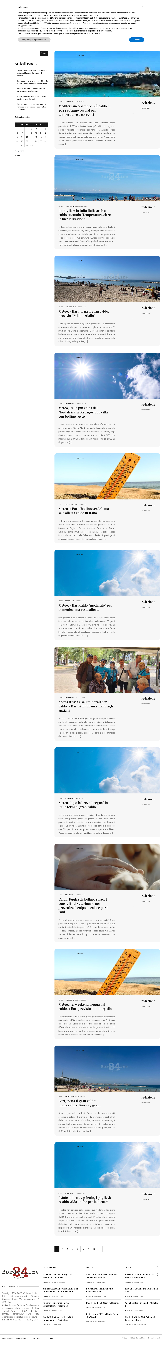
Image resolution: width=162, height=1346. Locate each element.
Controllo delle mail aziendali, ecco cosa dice (140, 1318)
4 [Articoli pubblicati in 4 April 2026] (40, 129)
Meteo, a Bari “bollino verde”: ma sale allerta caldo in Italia (83, 510)
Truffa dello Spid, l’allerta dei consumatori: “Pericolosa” (58, 1318)
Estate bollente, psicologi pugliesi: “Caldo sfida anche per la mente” (84, 1199)
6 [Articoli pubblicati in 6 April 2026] (17, 133)
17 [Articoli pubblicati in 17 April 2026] (36, 137)
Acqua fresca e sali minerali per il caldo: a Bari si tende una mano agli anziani (85, 706)
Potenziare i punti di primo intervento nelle (99, 1290)
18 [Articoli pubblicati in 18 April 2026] (41, 137)
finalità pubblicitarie (33, 23)
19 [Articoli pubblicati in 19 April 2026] (45, 137)
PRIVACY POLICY (22, 1338)
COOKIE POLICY (37, 1338)
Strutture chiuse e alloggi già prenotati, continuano (57, 1276)
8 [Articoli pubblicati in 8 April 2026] (27, 133)
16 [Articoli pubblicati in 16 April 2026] (32, 137)
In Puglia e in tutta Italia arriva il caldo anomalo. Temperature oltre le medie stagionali (84, 214)
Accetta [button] (136, 40)
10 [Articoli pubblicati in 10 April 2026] (36, 133)
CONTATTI (49, 1338)
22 (94, 1249)
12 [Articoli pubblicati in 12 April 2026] (45, 133)
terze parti (58, 18)
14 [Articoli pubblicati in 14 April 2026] (22, 137)
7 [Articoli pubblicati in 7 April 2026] (22, 133)
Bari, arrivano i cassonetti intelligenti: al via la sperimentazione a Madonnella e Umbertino (31, 107)
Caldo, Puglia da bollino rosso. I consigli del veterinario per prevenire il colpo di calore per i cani (83, 905)
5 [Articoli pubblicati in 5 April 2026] (45, 129)
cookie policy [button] (92, 15)
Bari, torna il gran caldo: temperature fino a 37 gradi (79, 1103)
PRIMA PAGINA (7, 1338)
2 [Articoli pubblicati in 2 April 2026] (31, 129)
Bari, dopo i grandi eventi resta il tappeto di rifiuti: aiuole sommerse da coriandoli (32, 82)
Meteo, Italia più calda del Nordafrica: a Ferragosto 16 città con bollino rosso (83, 412)
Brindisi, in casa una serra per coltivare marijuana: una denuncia (31, 97)
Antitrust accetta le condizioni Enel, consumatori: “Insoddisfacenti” (60, 1290)
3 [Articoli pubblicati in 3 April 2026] (36, 129)
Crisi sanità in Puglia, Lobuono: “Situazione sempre (101, 1276)
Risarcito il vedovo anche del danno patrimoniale (139, 1276)
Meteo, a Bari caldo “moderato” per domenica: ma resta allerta (85, 607)
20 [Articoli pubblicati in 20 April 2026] (17, 141)
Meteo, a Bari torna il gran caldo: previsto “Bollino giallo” (83, 313)
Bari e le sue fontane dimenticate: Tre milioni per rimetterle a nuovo (31, 90)
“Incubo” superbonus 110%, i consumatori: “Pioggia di (57, 1304)
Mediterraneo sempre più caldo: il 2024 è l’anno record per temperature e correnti (84, 110)
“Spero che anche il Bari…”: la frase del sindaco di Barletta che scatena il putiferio (32, 73)
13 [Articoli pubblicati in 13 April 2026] (17, 137)
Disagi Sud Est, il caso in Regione (102, 1302)
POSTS (148, 108)
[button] (143, 6)
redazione (69, 102)
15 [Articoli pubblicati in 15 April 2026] (27, 137)
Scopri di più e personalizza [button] (34, 40)
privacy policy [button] (94, 13)
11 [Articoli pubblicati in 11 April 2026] (41, 133)
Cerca (43, 53)
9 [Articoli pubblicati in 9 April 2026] (31, 133)
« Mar (17, 155)
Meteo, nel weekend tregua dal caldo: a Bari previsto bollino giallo (85, 1006)
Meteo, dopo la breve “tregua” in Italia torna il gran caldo (83, 804)
